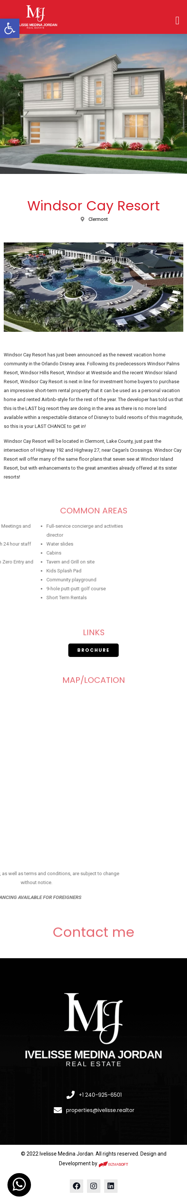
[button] (9, 28)
